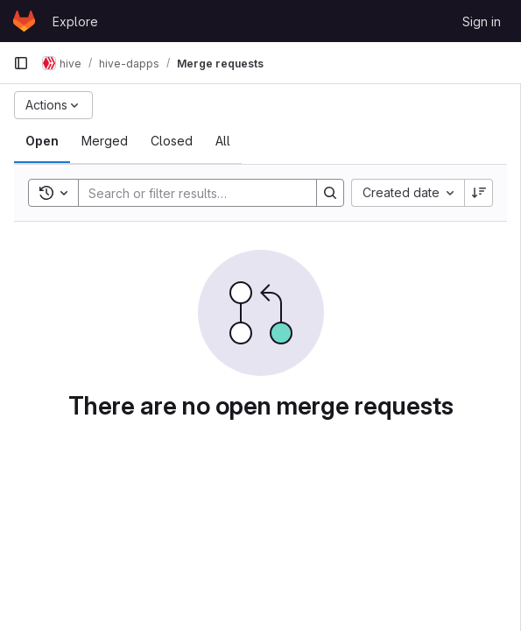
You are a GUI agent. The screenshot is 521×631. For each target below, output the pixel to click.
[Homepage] (24, 21)
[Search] (193, 192)
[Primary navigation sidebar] (21, 63)
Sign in (481, 21)
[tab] (42, 141)
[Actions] (53, 105)
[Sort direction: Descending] (479, 193)
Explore (75, 21)
